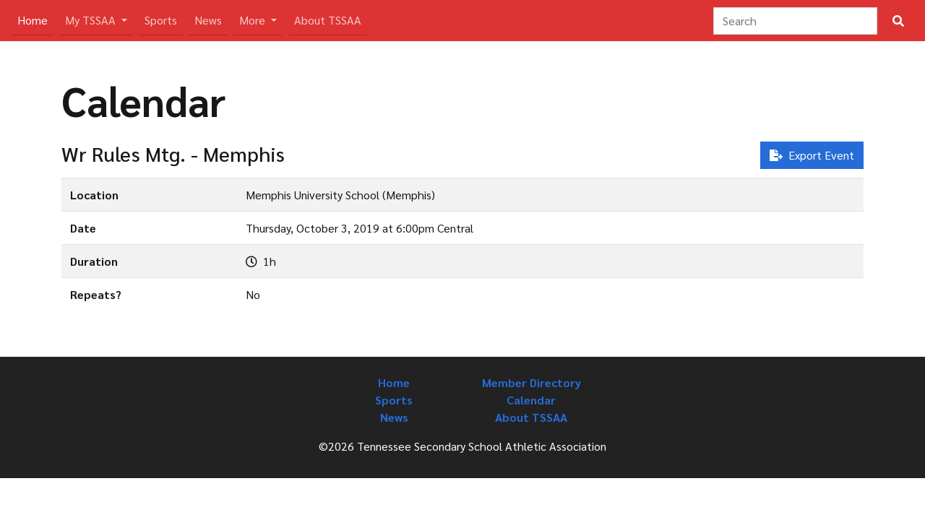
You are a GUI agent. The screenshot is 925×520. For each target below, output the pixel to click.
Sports (161, 19)
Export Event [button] (812, 154)
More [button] (253, 19)
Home (35, 19)
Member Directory (531, 382)
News (208, 19)
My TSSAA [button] (92, 19)
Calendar (531, 399)
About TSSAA (327, 19)
